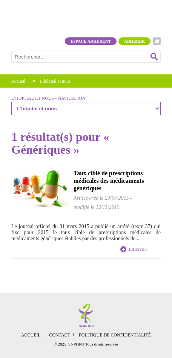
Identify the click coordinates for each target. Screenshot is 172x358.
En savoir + (140, 249)
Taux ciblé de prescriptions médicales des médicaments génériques (109, 180)
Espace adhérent (91, 41)
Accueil (18, 81)
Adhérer (134, 41)
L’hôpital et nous (55, 81)
